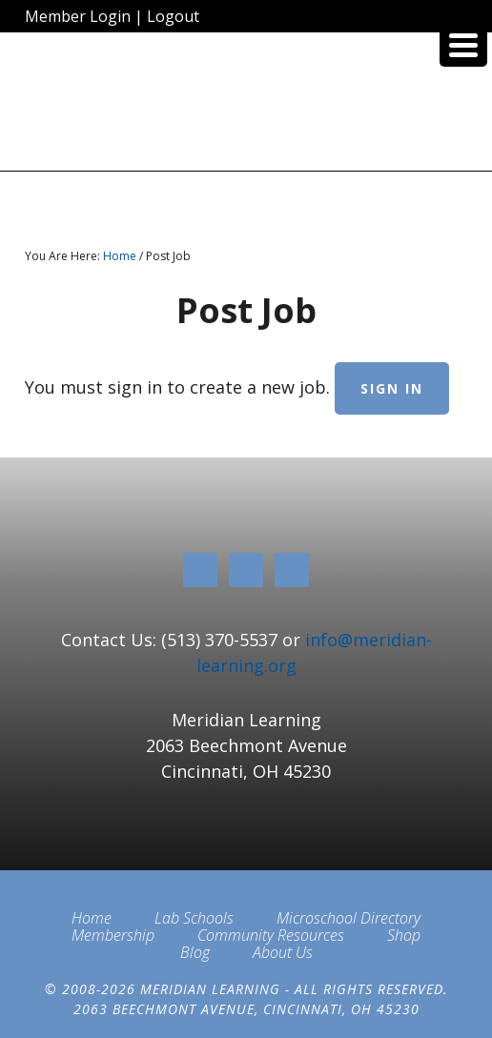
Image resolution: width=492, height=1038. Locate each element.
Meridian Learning (246, 108)
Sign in (391, 388)
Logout (173, 16)
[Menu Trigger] (463, 43)
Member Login (78, 16)
